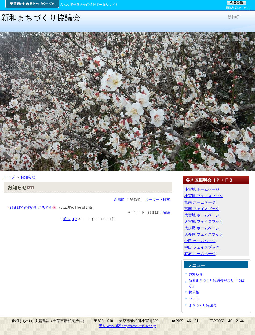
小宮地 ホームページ (201, 189)
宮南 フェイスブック (201, 209)
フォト (194, 299)
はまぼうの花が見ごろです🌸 (33, 207)
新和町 (233, 17)
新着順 (119, 199)
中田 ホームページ (200, 241)
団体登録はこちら (238, 7)
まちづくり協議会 (203, 305)
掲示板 (194, 292)
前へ (67, 219)
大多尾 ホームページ (201, 228)
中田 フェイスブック (201, 247)
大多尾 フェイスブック (203, 234)
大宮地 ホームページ (201, 215)
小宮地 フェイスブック (203, 196)
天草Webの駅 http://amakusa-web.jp (127, 326)
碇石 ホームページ (200, 254)
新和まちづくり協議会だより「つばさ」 (217, 283)
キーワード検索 (157, 199)
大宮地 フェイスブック (203, 221)
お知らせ (27, 177)
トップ (9, 177)
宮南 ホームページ (200, 202)
